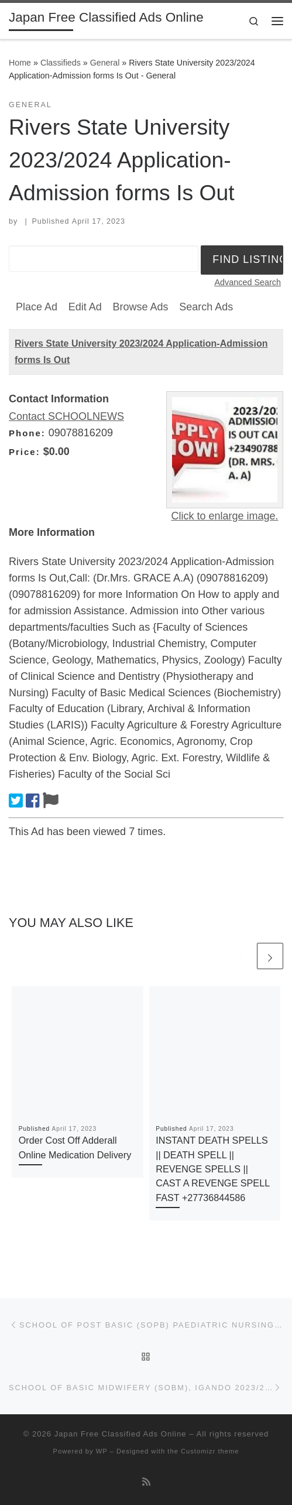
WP (102, 1451)
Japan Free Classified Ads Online (120, 1433)
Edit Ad (85, 307)
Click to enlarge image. (224, 516)
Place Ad (36, 307)
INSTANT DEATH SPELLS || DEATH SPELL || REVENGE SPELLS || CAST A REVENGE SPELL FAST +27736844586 (212, 1168)
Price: (24, 452)
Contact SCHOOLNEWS (66, 416)
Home (20, 62)
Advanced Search (247, 282)
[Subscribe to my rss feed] (146, 1482)
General (105, 62)
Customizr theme (210, 1451)
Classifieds (60, 62)
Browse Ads (140, 307)
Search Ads (206, 307)
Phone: (27, 433)
